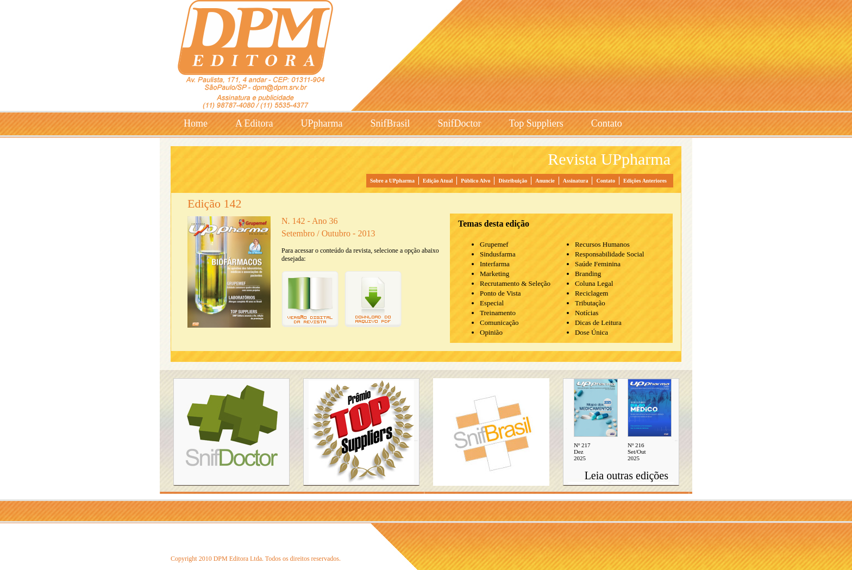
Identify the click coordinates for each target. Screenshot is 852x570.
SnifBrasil (390, 123)
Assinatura (575, 181)
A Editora (254, 123)
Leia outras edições (626, 475)
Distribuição (512, 181)
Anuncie (545, 181)
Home (196, 123)
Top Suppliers (536, 123)
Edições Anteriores (645, 181)
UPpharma (322, 123)
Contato (606, 123)
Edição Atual (438, 181)
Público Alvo (475, 181)
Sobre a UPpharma (392, 181)
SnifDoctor (459, 123)
